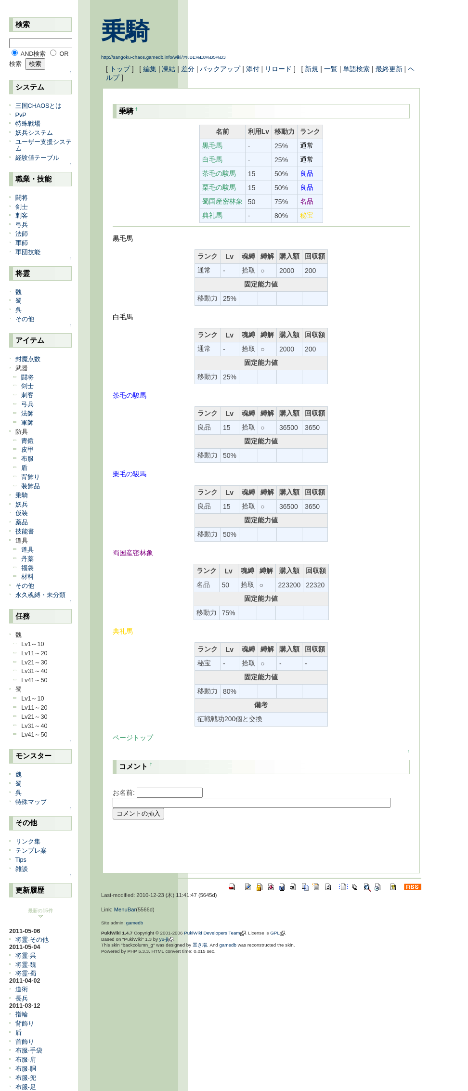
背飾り (30, 477)
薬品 (21, 522)
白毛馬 (212, 159)
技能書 (24, 531)
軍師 (21, 243)
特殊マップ (31, 802)
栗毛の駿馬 (219, 187)
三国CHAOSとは (38, 106)
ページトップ (133, 737)
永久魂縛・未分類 (40, 595)
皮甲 (27, 449)
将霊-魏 (25, 964)
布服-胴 (25, 1068)
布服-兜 (25, 1078)
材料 (27, 576)
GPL (275, 932)
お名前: (125, 792)
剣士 (21, 207)
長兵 (21, 998)
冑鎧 (27, 441)
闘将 (21, 198)
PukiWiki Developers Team (212, 932)
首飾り (24, 1042)
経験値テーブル (37, 158)
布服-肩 (25, 1059)
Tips (20, 860)
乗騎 (125, 31)
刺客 (21, 215)
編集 (149, 69)
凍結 (168, 69)
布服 (27, 458)
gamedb (134, 922)
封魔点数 (27, 359)
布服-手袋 (28, 1050)
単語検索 (356, 69)
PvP (20, 115)
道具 (27, 549)
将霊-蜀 (25, 973)
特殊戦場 (27, 123)
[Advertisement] (225, 847)
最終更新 (389, 69)
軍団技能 (27, 252)
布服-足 (25, 1087)
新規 (311, 69)
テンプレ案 (31, 850)
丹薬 (27, 559)
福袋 (27, 568)
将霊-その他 (32, 939)
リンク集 (27, 841)
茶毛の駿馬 (219, 173)
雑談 (21, 869)
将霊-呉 (25, 955)
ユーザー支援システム (43, 145)
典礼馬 (212, 215)
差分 (188, 69)
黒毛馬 (212, 145)
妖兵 (21, 504)
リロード (278, 69)
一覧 (331, 69)
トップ (120, 69)
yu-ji (163, 939)
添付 (253, 69)
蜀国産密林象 (222, 201)
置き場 (200, 945)
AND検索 (33, 54)
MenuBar (125, 909)
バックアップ (220, 69)
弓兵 (21, 224)
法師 (21, 234)
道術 (21, 989)
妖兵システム (34, 133)
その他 (24, 319)
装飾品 (30, 486)
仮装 (21, 513)
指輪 (21, 1014)
